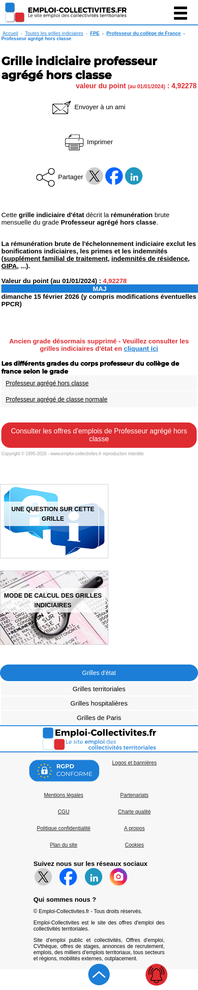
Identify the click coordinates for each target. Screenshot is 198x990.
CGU (63, 812)
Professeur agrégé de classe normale (57, 399)
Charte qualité (134, 812)
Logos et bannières (134, 763)
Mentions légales (63, 795)
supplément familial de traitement (55, 258)
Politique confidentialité (63, 828)
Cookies (134, 845)
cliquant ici (141, 348)
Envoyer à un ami (88, 107)
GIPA (9, 266)
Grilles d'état (99, 672)
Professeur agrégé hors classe (47, 383)
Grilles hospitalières (99, 703)
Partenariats (134, 795)
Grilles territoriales (99, 688)
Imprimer (88, 141)
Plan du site (63, 845)
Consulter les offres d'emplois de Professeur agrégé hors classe (99, 435)
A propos (134, 828)
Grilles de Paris (99, 717)
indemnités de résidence (149, 258)
